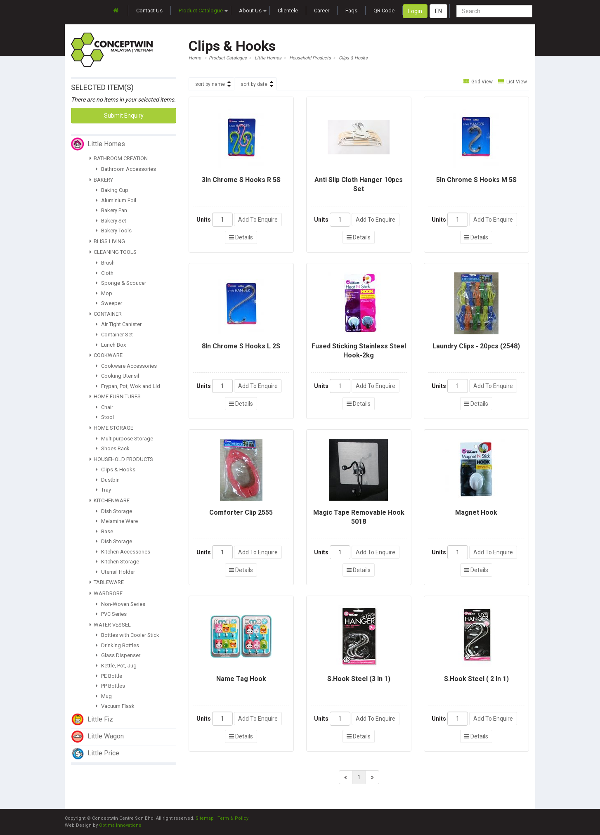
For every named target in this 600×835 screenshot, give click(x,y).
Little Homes (268, 58)
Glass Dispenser (118, 655)
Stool (105, 417)
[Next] (372, 777)
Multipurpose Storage (124, 438)
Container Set (114, 334)
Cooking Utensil (117, 376)
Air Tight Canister (119, 324)
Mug (104, 696)
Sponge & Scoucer (121, 283)
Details (241, 237)
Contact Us (149, 10)
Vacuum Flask (115, 706)
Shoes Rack (113, 448)
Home (195, 58)
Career (321, 10)
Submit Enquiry (124, 115)
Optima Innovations (120, 825)
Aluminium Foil (116, 200)
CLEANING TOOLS (113, 252)
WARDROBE (106, 593)
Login (415, 11)
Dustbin (108, 480)
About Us (253, 10)
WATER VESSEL (110, 625)
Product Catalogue (203, 10)
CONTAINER (106, 314)
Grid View (478, 82)
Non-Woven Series (120, 604)
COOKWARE (106, 355)
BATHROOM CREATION (119, 158)
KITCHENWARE (110, 500)
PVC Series (111, 614)
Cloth (104, 273)
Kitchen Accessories (123, 552)
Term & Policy (232, 818)
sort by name (210, 84)
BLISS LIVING (107, 241)
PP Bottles (110, 686)
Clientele (288, 10)
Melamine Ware (117, 521)
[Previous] (345, 777)
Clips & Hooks (115, 469)
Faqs (351, 10)
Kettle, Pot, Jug (116, 665)
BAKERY (101, 180)
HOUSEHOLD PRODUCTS (121, 459)
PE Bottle (109, 676)
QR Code (383, 10)
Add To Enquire (258, 219)
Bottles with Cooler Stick (127, 635)
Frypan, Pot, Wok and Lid (128, 386)
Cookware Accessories (126, 366)
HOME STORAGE (111, 428)
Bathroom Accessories (126, 169)
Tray (103, 490)
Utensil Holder (115, 572)
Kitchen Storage (117, 561)
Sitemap (205, 818)
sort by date (254, 84)
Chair (104, 407)
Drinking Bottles (117, 645)
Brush (105, 263)
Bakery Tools (114, 230)
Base (104, 531)
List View (512, 82)
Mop (104, 293)
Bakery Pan (111, 210)
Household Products (310, 58)
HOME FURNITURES (115, 396)
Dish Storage (114, 511)
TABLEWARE (107, 582)
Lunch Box (111, 345)
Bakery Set (111, 221)
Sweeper (109, 303)
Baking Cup (112, 190)
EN (438, 11)
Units (203, 219)
